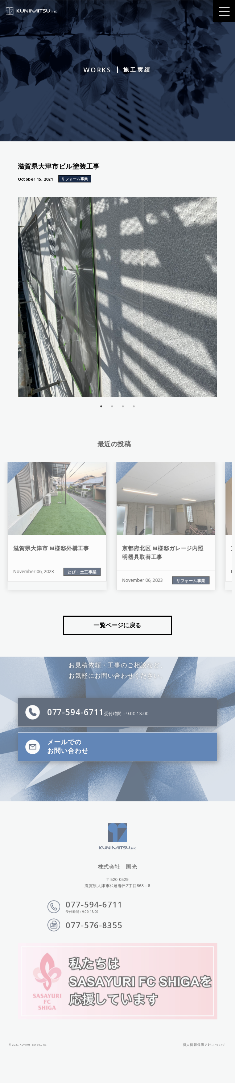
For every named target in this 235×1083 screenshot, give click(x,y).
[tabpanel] (114, 297)
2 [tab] (109, 406)
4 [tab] (131, 406)
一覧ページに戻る (117, 625)
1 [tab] (98, 406)
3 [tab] (120, 406)
